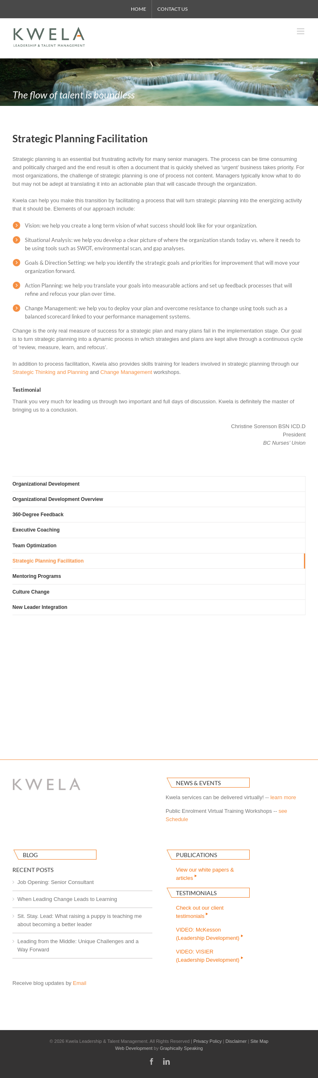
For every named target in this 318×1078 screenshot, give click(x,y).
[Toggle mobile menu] (301, 31)
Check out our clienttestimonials (200, 912)
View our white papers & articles (205, 874)
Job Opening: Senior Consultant (55, 882)
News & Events (198, 782)
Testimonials (196, 892)
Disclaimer (235, 1041)
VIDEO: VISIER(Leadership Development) (210, 956)
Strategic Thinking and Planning (50, 372)
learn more (283, 797)
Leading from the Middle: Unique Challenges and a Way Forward (78, 945)
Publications (196, 854)
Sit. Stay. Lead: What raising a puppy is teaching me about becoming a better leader (79, 920)
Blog (30, 854)
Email (80, 983)
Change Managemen (125, 372)
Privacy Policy (207, 1041)
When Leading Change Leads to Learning (67, 899)
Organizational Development (46, 484)
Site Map (259, 1041)
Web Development (133, 1048)
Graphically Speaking (181, 1048)
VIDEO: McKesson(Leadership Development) (210, 934)
